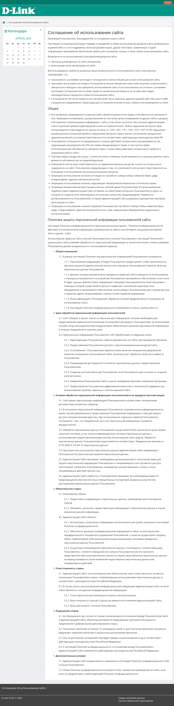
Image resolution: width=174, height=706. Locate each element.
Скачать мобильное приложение (135, 700)
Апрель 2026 (23, 38)
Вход (168, 2)
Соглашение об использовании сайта (29, 22)
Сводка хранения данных (131, 697)
